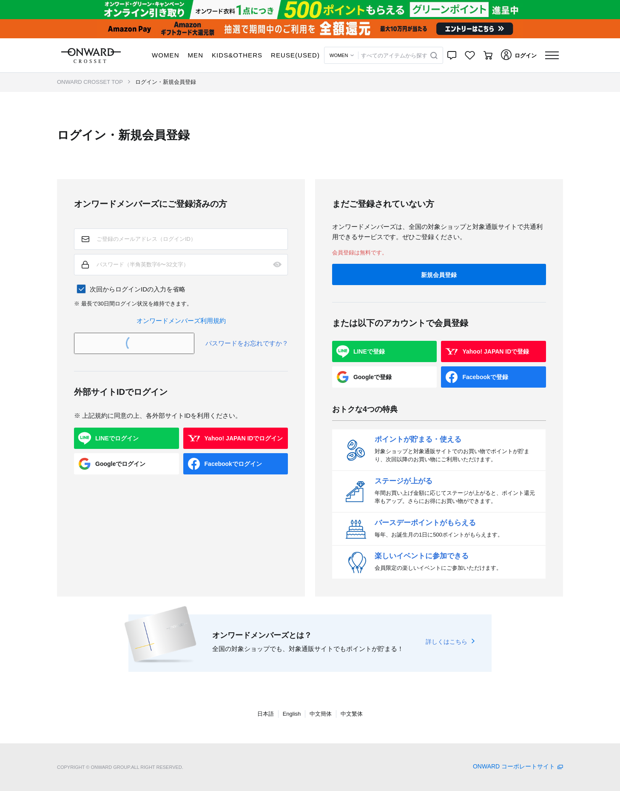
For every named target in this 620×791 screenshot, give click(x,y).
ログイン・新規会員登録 (165, 82)
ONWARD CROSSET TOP (90, 82)
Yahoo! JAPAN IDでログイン (244, 438)
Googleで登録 (372, 377)
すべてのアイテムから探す (394, 55)
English (292, 714)
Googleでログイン (120, 463)
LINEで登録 (369, 351)
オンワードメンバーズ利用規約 (181, 320)
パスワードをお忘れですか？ (246, 343)
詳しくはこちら (446, 641)
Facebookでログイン (233, 463)
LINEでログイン (117, 438)
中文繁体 (352, 714)
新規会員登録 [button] (439, 274)
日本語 (265, 714)
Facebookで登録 (485, 377)
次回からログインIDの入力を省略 (137, 289)
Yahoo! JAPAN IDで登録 (495, 351)
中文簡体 (321, 714)
